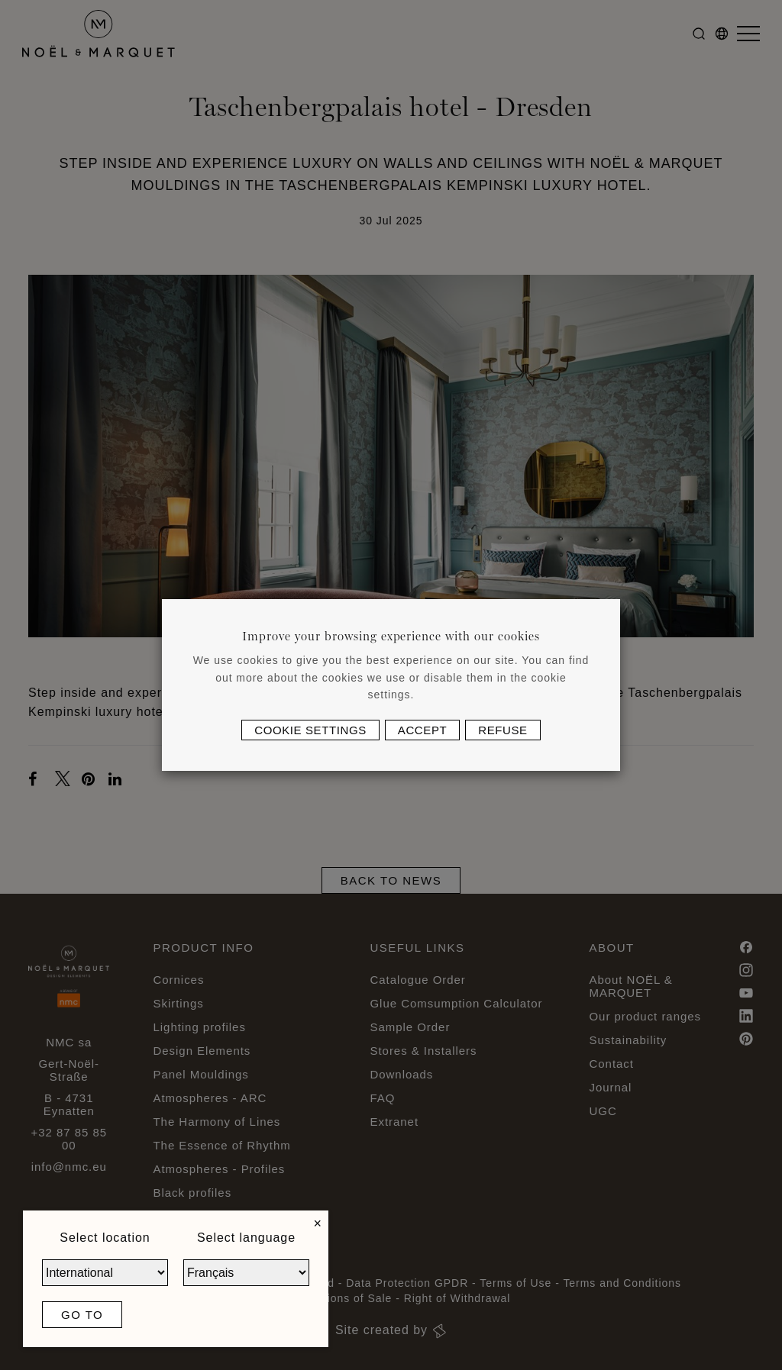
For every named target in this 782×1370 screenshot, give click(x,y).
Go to (82, 1314)
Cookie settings (310, 730)
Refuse (502, 730)
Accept (422, 730)
